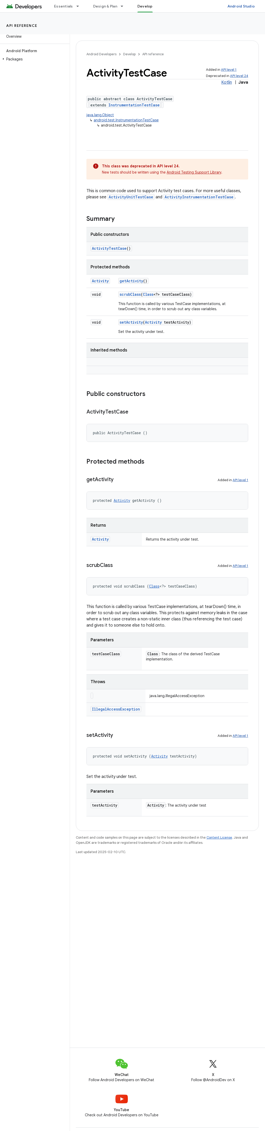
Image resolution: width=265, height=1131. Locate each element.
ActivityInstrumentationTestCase (199, 196)
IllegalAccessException (116, 709)
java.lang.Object (100, 115)
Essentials (63, 6)
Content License (219, 837)
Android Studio (241, 6)
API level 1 (229, 69)
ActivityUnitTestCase (131, 196)
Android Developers (101, 54)
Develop (129, 54)
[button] (34, 59)
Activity (100, 280)
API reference (22, 25)
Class (148, 294)
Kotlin (226, 82)
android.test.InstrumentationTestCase (126, 120)
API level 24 (239, 76)
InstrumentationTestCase (134, 105)
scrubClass (130, 294)
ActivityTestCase (109, 248)
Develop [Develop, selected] (145, 6)
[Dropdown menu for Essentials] (80, 6)
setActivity (131, 322)
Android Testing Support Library (194, 172)
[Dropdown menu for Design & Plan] (124, 6)
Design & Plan (105, 6)
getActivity (131, 280)
